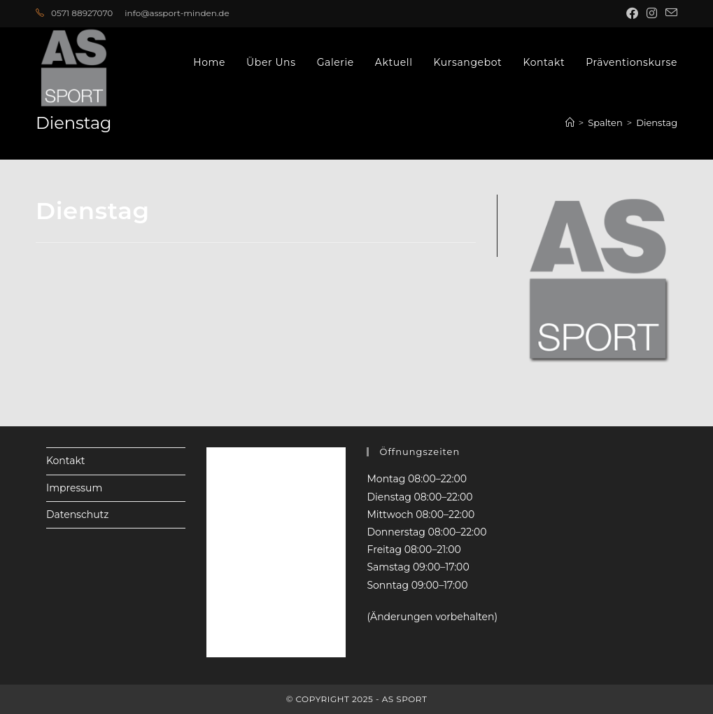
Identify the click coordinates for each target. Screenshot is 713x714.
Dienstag (656, 122)
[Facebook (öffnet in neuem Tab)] (632, 13)
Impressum (74, 488)
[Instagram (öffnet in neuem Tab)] (651, 13)
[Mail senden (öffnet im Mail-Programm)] (669, 13)
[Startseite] (569, 122)
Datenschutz (77, 514)
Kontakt (65, 460)
